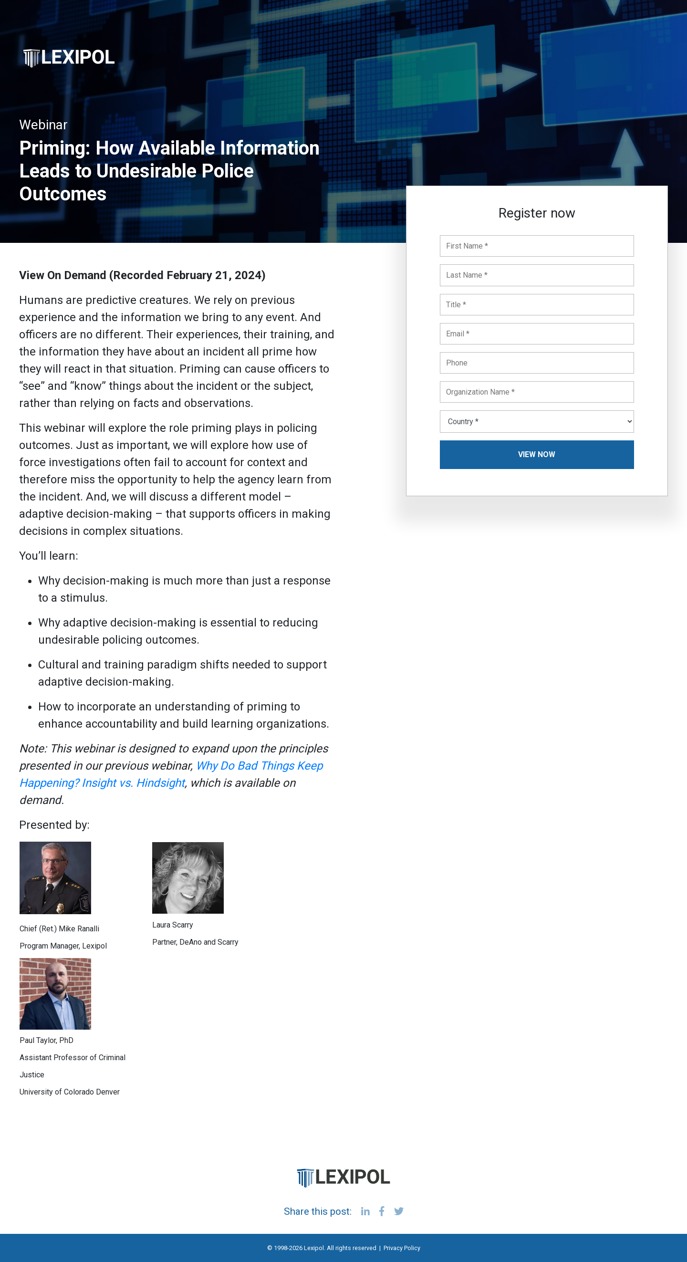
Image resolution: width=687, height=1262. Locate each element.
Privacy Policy (402, 1248)
